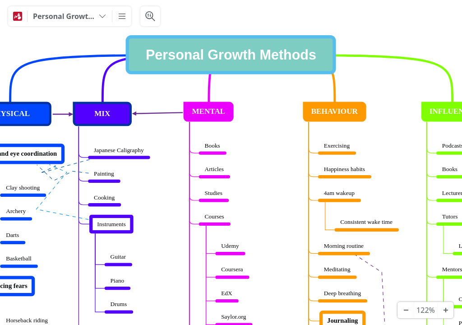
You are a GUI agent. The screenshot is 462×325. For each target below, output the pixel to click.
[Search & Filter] (150, 16)
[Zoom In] (445, 310)
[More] (121, 16)
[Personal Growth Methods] (70, 16)
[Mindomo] (17, 16)
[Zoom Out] (405, 310)
